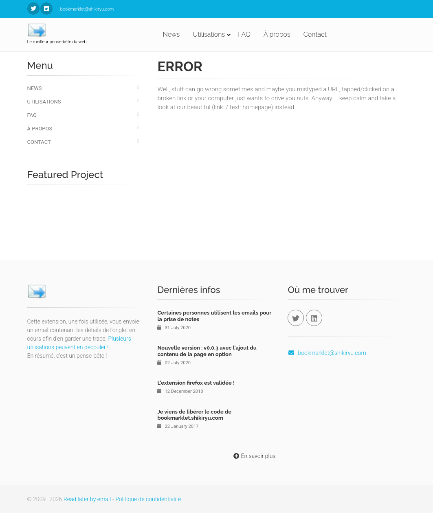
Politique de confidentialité (148, 499)
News (171, 34)
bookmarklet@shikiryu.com (327, 353)
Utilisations (209, 34)
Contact (315, 34)
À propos (277, 34)
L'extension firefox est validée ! (195, 383)
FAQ (244, 34)
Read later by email (87, 499)
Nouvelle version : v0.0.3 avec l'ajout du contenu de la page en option (206, 351)
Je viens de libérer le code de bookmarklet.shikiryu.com (194, 415)
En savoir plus (253, 456)
